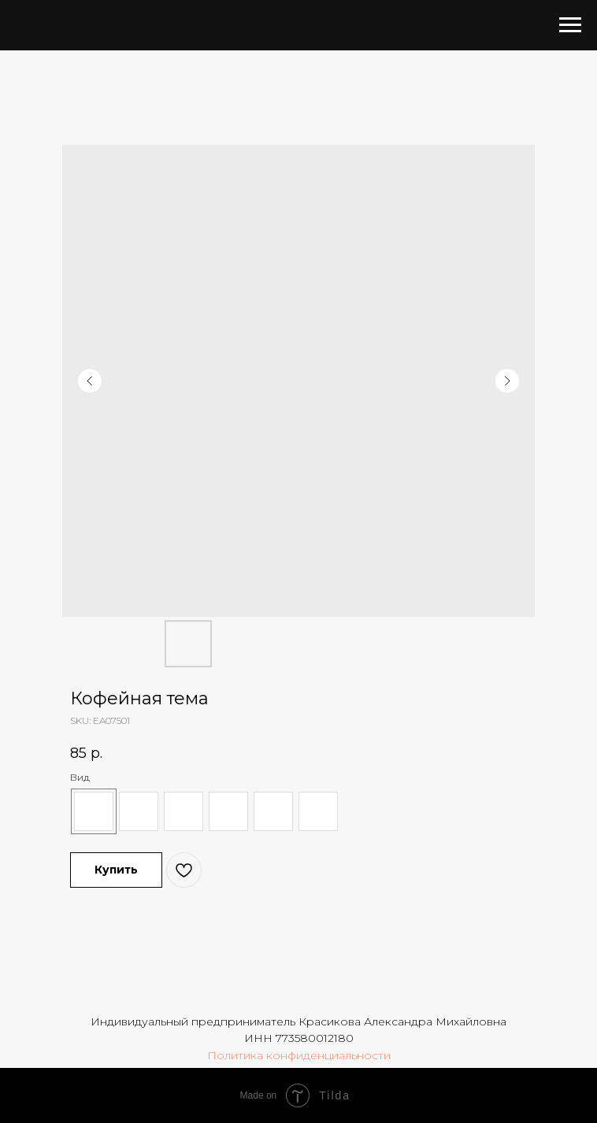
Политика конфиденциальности (299, 1055)
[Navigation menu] (570, 25)
